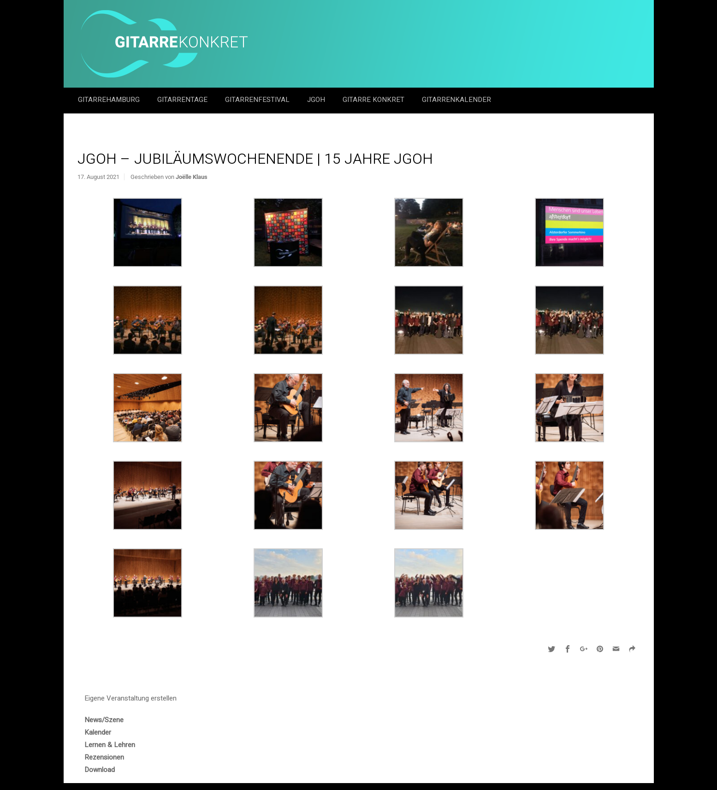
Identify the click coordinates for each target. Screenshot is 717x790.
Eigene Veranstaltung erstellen (130, 698)
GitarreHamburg (110, 100)
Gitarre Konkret (374, 100)
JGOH (317, 100)
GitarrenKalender (456, 100)
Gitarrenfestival (258, 100)
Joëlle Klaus (191, 176)
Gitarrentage (183, 100)
